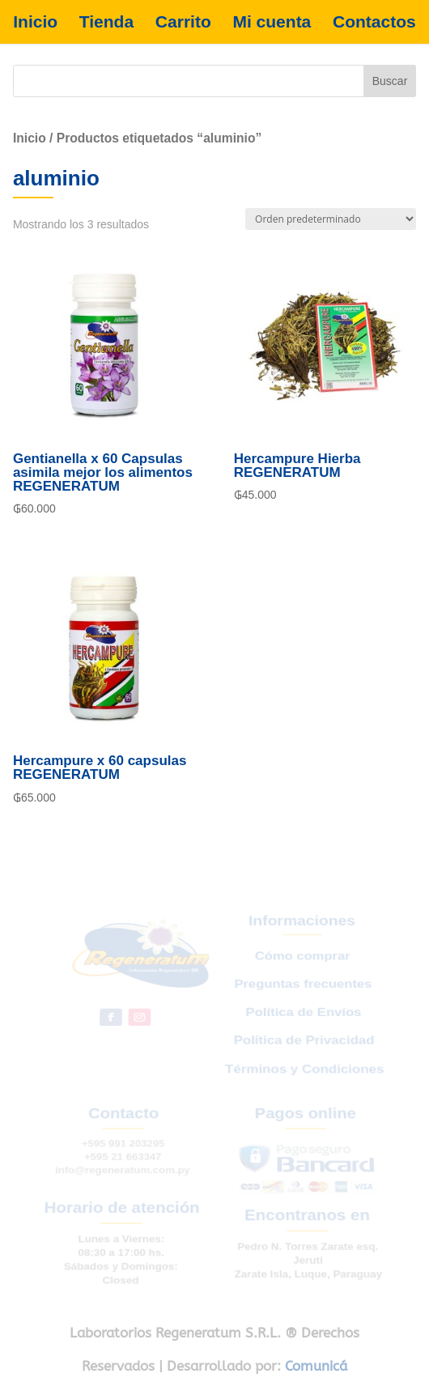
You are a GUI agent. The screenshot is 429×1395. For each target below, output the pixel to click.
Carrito (183, 22)
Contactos (374, 22)
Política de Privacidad (303, 1046)
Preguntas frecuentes (302, 996)
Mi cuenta (271, 22)
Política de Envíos (302, 1020)
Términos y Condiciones (304, 1071)
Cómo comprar (301, 971)
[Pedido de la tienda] (330, 219)
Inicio (35, 22)
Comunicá (316, 1366)
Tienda (106, 22)
